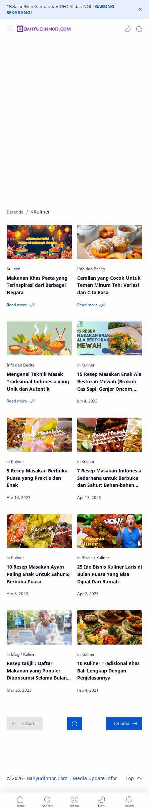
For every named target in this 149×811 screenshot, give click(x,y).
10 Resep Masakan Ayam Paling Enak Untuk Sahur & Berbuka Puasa (38, 574)
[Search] (139, 29)
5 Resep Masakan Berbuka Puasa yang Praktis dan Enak (37, 477)
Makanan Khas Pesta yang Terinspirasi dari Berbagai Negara (37, 285)
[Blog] (16, 654)
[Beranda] (74, 723)
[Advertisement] (74, 120)
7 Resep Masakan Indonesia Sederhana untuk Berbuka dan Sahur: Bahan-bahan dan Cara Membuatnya (109, 478)
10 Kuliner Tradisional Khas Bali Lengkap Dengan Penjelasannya (108, 670)
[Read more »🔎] (21, 305)
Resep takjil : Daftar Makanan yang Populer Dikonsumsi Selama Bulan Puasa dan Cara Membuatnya (37, 671)
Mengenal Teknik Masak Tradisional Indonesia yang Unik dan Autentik (38, 381)
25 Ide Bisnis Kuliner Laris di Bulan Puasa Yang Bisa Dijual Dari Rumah (109, 574)
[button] (127, 29)
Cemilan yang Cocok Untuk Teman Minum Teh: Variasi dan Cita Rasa (109, 285)
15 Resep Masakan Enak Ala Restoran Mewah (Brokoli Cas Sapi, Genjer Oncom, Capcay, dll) (109, 381)
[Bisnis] (88, 558)
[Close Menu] (140, 9)
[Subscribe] (129, 802)
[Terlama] (124, 723)
